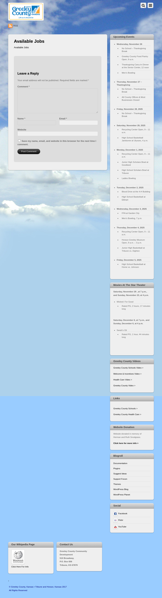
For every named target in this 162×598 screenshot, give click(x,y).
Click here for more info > (125, 443)
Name (21, 118)
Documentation (120, 463)
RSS (16, 26)
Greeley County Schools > (125, 408)
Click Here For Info (20, 566)
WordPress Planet (121, 494)
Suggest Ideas (120, 473)
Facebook (120, 513)
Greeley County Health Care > (127, 414)
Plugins (116, 468)
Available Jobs (21, 47)
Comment (23, 86)
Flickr (118, 520)
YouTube (119, 526)
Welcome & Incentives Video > (127, 374)
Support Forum (120, 479)
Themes (117, 484)
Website (21, 129)
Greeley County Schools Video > (128, 368)
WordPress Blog (120, 489)
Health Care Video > (122, 379)
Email (63, 118)
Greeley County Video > (124, 385)
